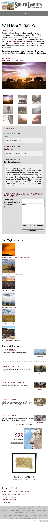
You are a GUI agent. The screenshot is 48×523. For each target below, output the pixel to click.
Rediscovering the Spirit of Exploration (15, 257)
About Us (34, 507)
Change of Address (21, 510)
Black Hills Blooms (9, 399)
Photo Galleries (10, 346)
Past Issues (28, 512)
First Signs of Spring (9, 290)
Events (28, 507)
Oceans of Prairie (8, 323)
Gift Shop (31, 510)
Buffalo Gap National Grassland (13, 274)
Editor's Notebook (13, 507)
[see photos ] (40, 356)
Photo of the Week (9, 415)
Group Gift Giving (41, 510)
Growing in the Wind (9, 307)
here (4, 55)
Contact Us (42, 507)
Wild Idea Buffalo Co (16, 41)
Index (34, 512)
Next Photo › (20, 60)
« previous (18, 424)
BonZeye (7, 149)
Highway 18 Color (9, 350)
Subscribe (24, 13)
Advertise (29, 508)
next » (31, 424)
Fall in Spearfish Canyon (11, 366)
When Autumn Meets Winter (13, 383)
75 (28, 424)
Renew (12, 510)
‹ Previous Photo (8, 60)
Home (4, 507)
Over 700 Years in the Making (11, 340)
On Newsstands (18, 512)
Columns (22, 507)
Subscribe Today (17, 442)
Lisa (5, 136)
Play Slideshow (8, 58)
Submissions (21, 508)
